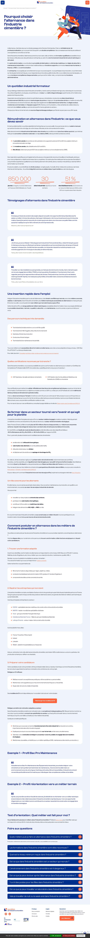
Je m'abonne (67, 921)
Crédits (47, 919)
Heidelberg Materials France (21, 619)
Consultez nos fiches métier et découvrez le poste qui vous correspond (42, 353)
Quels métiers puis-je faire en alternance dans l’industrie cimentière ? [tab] (40, 839)
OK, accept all (56, 935)
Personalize (80, 935)
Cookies (48, 916)
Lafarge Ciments (18, 622)
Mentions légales (50, 914)
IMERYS (15, 613)
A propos (34, 916)
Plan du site (35, 919)
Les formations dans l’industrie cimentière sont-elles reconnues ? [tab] (39, 850)
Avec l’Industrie (76, 475)
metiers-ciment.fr (42, 563)
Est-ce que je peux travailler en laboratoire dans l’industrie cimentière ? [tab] (41, 892)
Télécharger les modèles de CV (45, 703)
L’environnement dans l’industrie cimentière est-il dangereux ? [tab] (38, 871)
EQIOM (15, 609)
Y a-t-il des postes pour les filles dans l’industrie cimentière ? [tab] (37, 885)
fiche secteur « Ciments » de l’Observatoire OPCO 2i (23, 472)
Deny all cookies (69, 935)
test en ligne (59, 822)
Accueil (5, 8)
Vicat (14, 616)
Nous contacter (36, 914)
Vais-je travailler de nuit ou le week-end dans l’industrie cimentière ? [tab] (40, 899)
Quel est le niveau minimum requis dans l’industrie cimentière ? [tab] (38, 857)
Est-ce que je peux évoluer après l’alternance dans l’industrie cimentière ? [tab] (43, 878)
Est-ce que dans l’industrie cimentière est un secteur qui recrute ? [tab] (39, 864)
